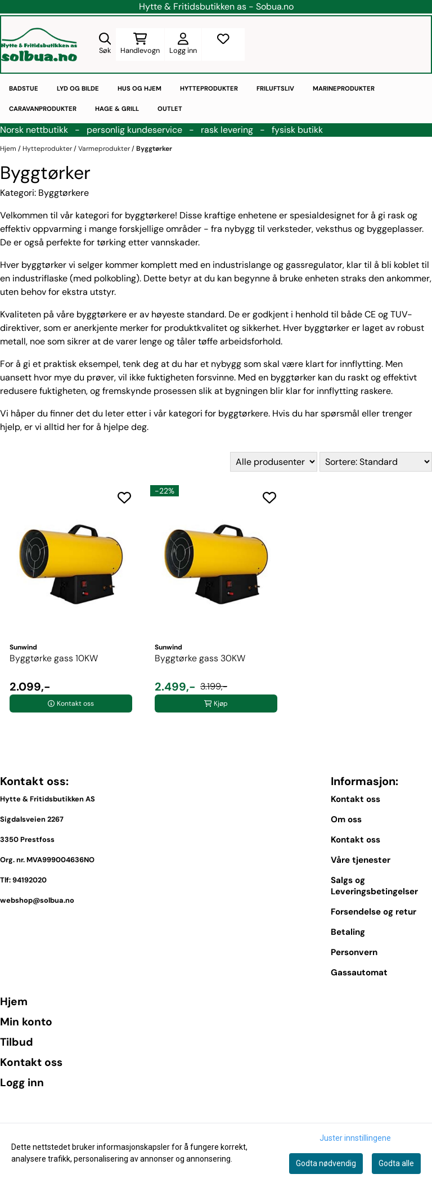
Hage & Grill (117, 109)
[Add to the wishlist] (124, 497)
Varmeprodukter (105, 148)
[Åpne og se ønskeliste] (223, 44)
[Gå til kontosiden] (183, 44)
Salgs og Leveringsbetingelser (374, 886)
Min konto (26, 1022)
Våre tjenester (360, 860)
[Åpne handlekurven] (140, 44)
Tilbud (16, 1042)
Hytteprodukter (209, 88)
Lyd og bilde (78, 88)
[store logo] (39, 44)
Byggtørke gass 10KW (54, 658)
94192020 (29, 880)
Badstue (23, 88)
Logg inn (22, 1083)
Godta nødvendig (326, 1163)
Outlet (170, 109)
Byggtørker (154, 148)
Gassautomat (359, 972)
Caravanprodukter (42, 109)
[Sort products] (376, 462)
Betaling (348, 932)
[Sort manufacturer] (273, 462)
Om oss (346, 819)
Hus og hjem (139, 88)
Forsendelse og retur (373, 911)
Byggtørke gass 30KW (200, 658)
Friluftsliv (275, 88)
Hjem (9, 148)
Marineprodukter (344, 88)
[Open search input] (105, 44)
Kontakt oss (355, 799)
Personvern (354, 952)
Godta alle (396, 1163)
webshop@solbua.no (37, 900)
